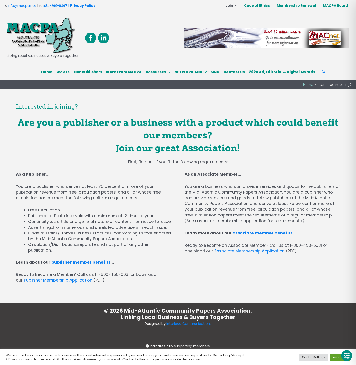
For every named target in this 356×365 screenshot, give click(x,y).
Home (46, 72)
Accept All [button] (340, 357)
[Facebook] (90, 38)
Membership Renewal (296, 5)
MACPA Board (335, 5)
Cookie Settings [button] (313, 357)
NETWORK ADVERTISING (196, 72)
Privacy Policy (82, 5)
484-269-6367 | (56, 5)
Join (231, 5)
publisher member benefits (81, 262)
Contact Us (234, 72)
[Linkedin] (103, 38)
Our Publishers (88, 72)
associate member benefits (262, 233)
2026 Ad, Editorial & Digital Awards (282, 72)
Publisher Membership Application (58, 280)
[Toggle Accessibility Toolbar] (347, 356)
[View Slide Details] (266, 38)
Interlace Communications (189, 323)
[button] (235, 5)
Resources (158, 72)
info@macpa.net (22, 5)
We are (63, 72)
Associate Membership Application (249, 251)
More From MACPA (124, 72)
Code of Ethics (257, 5)
